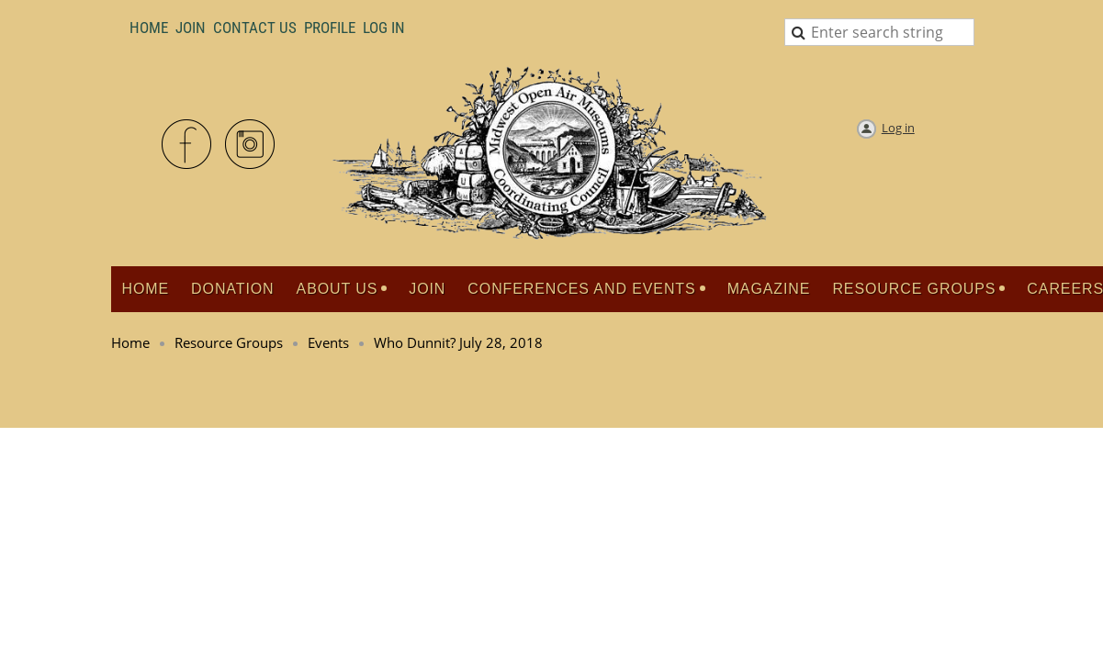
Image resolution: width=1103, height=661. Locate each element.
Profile (329, 27)
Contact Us (255, 27)
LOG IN (384, 27)
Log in (898, 127)
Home (148, 27)
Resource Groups (228, 342)
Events (328, 342)
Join (190, 27)
